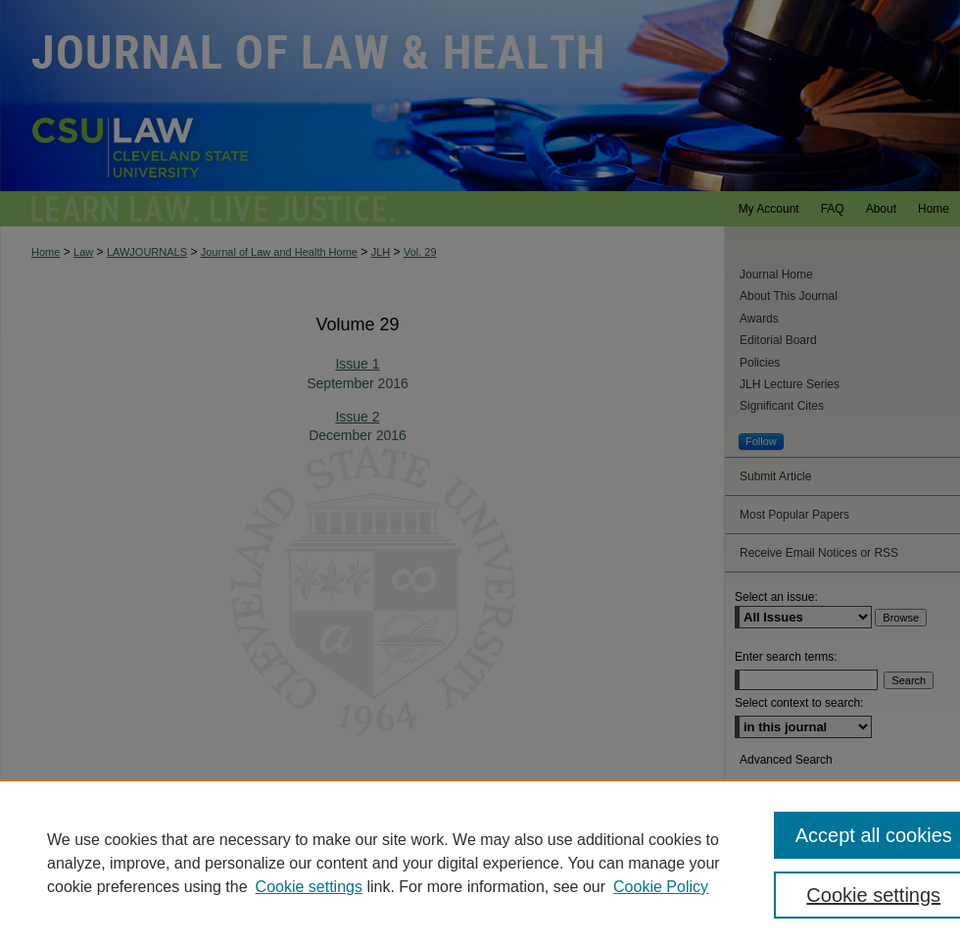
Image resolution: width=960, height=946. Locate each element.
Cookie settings (309, 886)
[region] (480, 862)
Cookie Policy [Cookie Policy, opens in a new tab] (660, 886)
